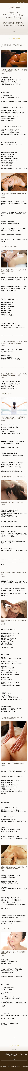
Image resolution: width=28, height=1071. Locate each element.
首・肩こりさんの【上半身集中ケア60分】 (13, 763)
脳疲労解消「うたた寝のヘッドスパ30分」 (12, 502)
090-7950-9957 (21, 2)
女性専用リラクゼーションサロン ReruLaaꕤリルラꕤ (12, 1066)
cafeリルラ (14, 1049)
